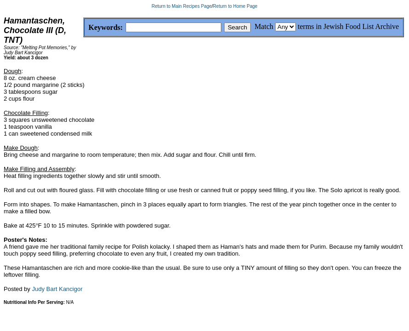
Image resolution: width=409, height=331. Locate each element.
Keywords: (83, 28)
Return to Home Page (235, 6)
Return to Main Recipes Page (181, 6)
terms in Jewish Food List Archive (348, 26)
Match (263, 26)
